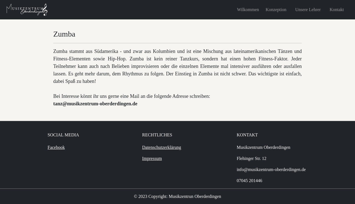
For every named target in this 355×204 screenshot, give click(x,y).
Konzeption (276, 9)
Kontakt (336, 9)
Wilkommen (248, 9)
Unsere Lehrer (308, 9)
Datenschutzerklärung (161, 147)
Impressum (152, 158)
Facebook (56, 147)
